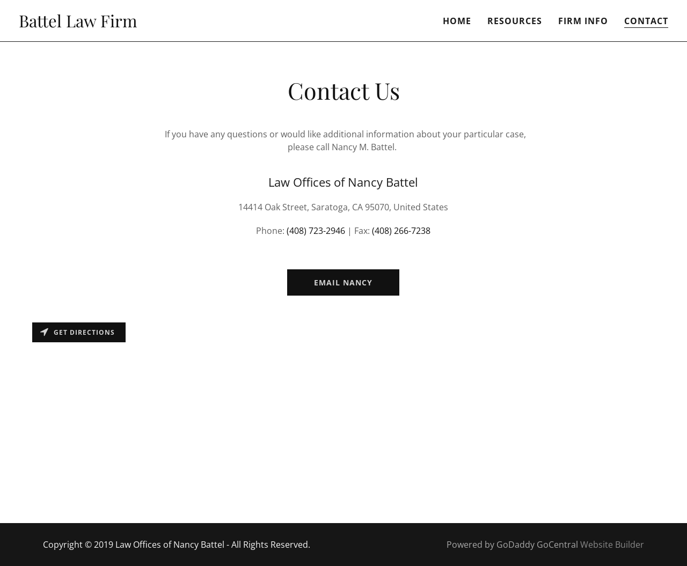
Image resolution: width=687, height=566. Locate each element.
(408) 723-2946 (316, 231)
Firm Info (583, 21)
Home (457, 21)
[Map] (343, 420)
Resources (514, 21)
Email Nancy (343, 282)
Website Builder (612, 544)
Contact (646, 21)
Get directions (77, 332)
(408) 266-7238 (401, 231)
